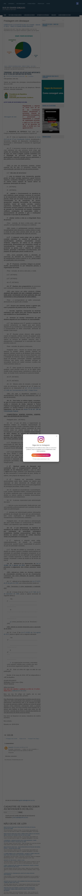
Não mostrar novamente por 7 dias (41, 459)
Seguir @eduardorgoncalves (41, 455)
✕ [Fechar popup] (56, 436)
